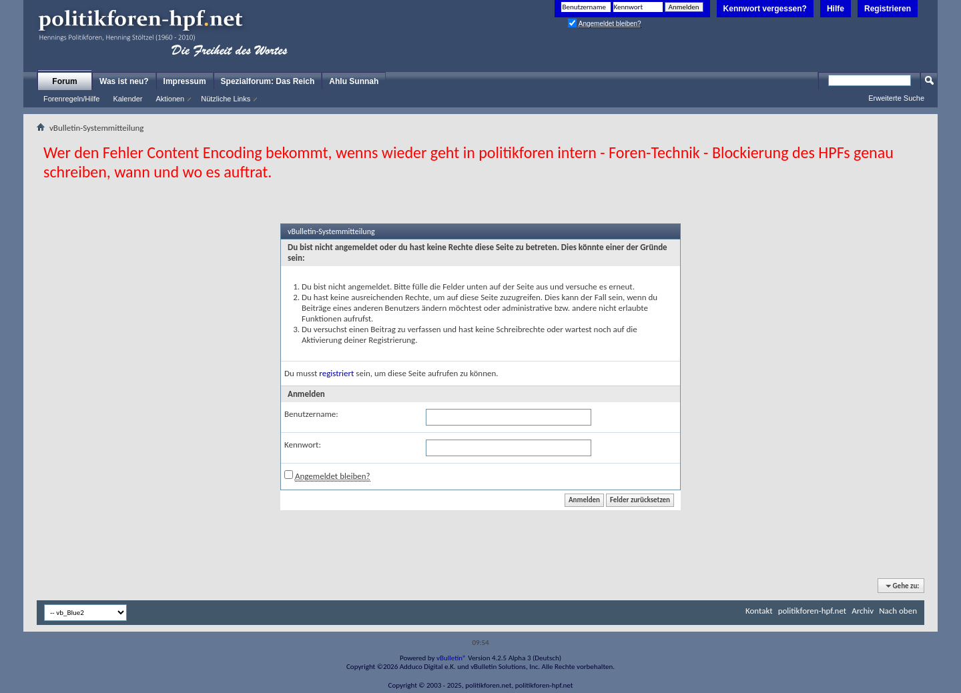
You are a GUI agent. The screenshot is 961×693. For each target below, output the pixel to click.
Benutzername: (311, 414)
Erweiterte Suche (896, 98)
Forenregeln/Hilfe (71, 99)
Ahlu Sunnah (353, 81)
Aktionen (169, 99)
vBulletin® (451, 658)
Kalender (127, 99)
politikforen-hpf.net (812, 611)
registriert (336, 373)
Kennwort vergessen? (765, 8)
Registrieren (887, 8)
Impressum (185, 81)
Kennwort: (302, 445)
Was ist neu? (124, 81)
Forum (64, 81)
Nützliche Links (225, 99)
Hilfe (835, 8)
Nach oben (898, 611)
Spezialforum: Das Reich (268, 81)
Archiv (863, 611)
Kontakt (759, 611)
